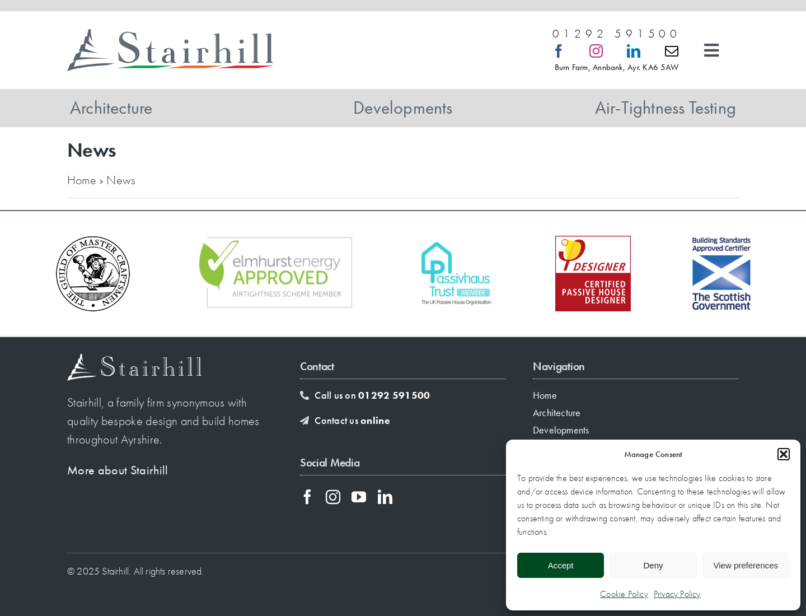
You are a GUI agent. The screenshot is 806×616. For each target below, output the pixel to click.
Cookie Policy (624, 594)
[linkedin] (633, 51)
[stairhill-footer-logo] (134, 360)
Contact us (352, 420)
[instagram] (596, 51)
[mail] (671, 51)
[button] (783, 454)
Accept (561, 565)
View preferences (746, 565)
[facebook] (558, 51)
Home (81, 180)
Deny (653, 565)
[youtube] (359, 496)
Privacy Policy (677, 594)
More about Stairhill (117, 470)
